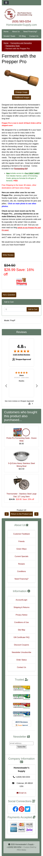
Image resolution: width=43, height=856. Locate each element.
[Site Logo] (21, 14)
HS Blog (22, 36)
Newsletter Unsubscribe (21, 652)
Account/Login (21, 600)
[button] (6, 385)
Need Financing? (30, 32)
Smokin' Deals (9, 36)
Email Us (21, 793)
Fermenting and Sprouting (21, 43)
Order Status (21, 660)
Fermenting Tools (13, 46)
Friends (21, 541)
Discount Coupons (21, 645)
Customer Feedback (21, 534)
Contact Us (33, 36)
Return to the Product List (21, 514)
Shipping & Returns (21, 607)
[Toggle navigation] (6, 2)
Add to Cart (32, 309)
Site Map (21, 630)
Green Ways (21, 549)
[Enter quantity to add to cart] (15, 309)
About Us (16, 32)
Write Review (8, 255)
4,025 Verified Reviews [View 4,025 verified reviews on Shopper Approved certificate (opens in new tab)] (21, 355)
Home (6, 32)
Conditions (21, 571)
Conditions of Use (21, 622)
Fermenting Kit (20, 169)
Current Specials (21, 556)
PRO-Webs (21, 850)
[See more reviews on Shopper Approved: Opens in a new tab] (19, 401)
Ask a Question (9, 295)
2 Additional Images (22, 97)
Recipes (21, 564)
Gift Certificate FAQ (21, 637)
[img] (22, 351)
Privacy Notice (21, 615)
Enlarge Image (21, 92)
